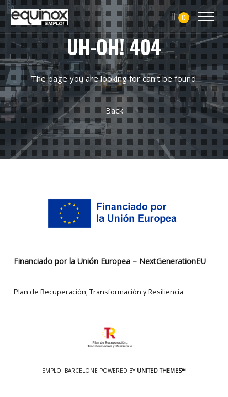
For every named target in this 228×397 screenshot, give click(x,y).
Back (114, 110)
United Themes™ (161, 370)
